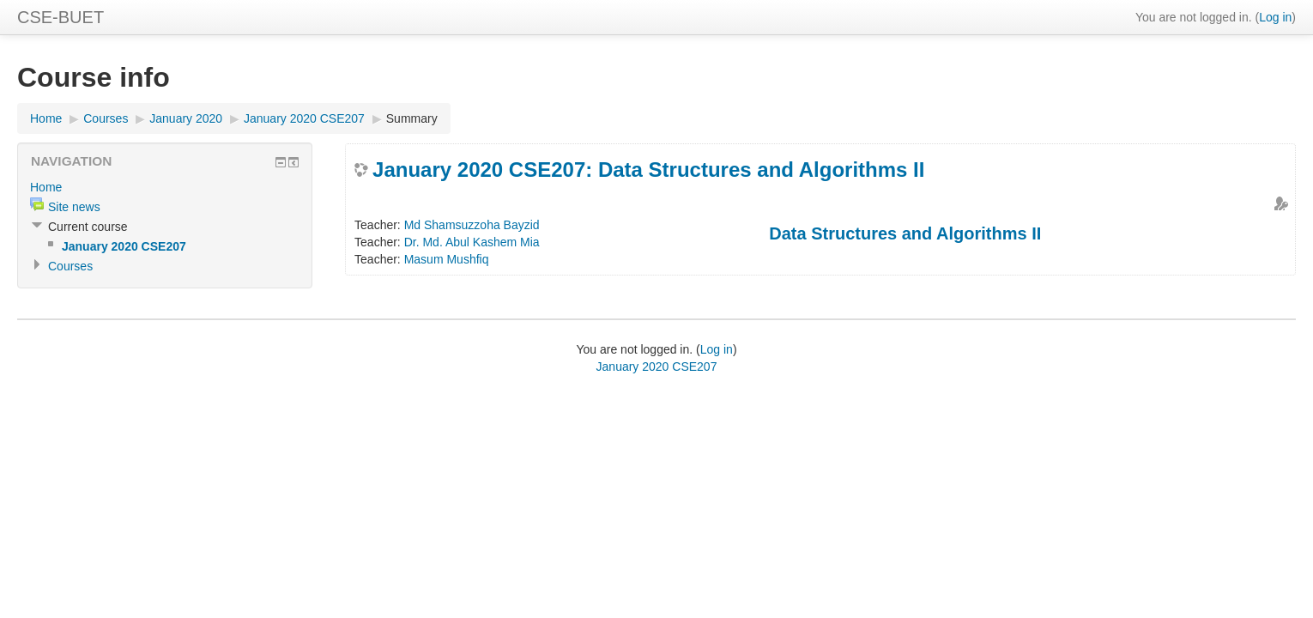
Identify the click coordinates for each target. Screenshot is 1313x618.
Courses (105, 118)
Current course (88, 226)
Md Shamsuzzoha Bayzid (472, 225)
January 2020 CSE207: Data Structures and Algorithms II (648, 169)
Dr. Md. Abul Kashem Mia (472, 242)
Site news (74, 207)
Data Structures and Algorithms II (905, 233)
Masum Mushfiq (446, 259)
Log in (1275, 17)
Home (46, 118)
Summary (412, 118)
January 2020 (185, 118)
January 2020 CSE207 (304, 118)
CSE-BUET (60, 17)
